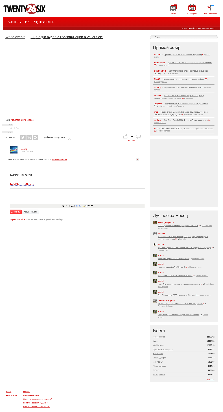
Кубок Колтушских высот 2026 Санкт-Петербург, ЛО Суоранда (184, 248)
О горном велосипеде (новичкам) (37, 399)
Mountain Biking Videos (22, 120)
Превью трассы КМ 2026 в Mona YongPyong (183, 54)
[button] (63, 206)
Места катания (159, 366)
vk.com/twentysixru (59, 159)
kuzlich (161, 255)
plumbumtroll (160, 71)
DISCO (156, 370)
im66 (156, 112)
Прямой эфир (166, 47)
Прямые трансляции (194, 114)
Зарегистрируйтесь (189, 28)
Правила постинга (31, 395)
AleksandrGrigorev (176, 106)
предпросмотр (30, 212)
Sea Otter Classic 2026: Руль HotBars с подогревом (186, 120)
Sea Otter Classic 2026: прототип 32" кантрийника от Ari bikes (187, 128)
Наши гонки (163, 250)
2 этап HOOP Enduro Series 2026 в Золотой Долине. (180, 304)
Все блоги (210, 379)
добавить (15, 212)
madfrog (157, 87)
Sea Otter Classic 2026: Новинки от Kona (175, 276)
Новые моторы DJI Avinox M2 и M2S (173, 259)
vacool (161, 244)
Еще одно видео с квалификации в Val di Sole (67, 37)
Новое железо (164, 65)
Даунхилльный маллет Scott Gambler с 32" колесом (190, 63)
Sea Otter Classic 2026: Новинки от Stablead (176, 295)
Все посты (15, 21)
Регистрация (11, 395)
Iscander (157, 95)
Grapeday (158, 104)
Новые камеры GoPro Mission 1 (171, 267)
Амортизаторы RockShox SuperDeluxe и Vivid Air (178, 315)
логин (212, 28)
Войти (8, 392)
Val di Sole (15, 128)
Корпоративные (43, 21)
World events (15, 37)
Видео (155, 341)
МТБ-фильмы (159, 374)
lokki (156, 128)
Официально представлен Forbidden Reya (182, 87)
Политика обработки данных (35, 403)
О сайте (26, 392)
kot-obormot (159, 63)
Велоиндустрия (160, 82)
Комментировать (22, 183)
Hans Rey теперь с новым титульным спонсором (179, 284)
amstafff (157, 54)
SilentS (157, 79)
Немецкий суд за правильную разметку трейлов (183, 79)
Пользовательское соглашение (36, 406)
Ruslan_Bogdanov (166, 222)
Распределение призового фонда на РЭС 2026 (178, 226)
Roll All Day (157, 362)
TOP (27, 21)
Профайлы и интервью (163, 349)
